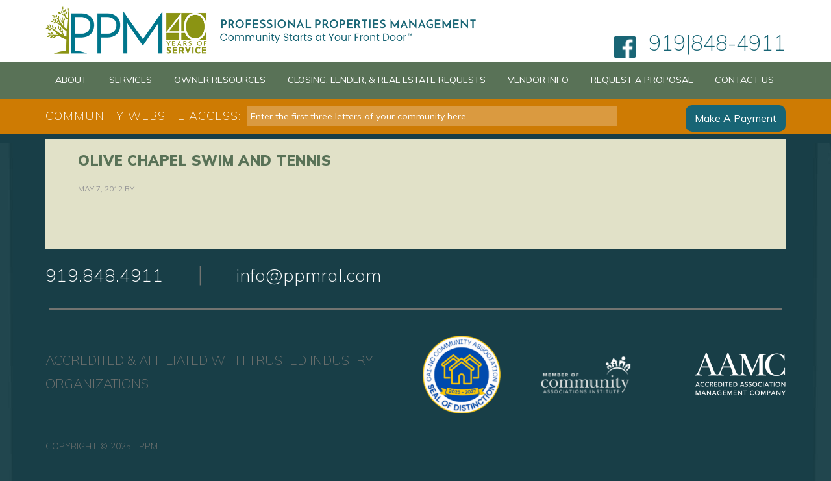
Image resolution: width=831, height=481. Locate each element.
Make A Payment (735, 116)
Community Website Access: (143, 115)
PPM (267, 30)
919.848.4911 (104, 275)
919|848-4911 (717, 47)
